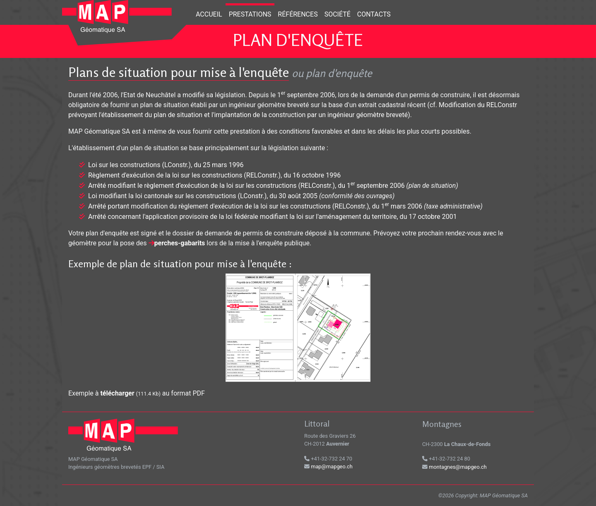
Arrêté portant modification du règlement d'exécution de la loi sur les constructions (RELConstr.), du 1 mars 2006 (255, 206)
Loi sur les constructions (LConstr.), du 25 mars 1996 (165, 165)
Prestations (250, 14)
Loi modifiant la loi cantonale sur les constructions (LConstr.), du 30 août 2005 (202, 196)
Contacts (374, 14)
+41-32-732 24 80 (446, 459)
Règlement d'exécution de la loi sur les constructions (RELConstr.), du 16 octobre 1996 (214, 175)
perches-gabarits (179, 243)
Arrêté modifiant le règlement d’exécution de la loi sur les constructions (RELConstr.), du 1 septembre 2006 (246, 185)
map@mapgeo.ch (332, 466)
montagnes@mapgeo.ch (458, 467)
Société (337, 14)
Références (297, 14)
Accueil (209, 14)
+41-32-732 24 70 (328, 459)
